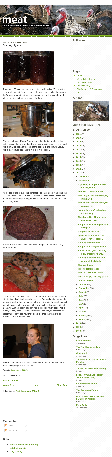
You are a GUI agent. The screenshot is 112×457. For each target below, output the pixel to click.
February (83, 315)
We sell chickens (85, 82)
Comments (11, 430)
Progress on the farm (88, 232)
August (82, 292)
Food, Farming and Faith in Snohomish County (89, 376)
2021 (78, 134)
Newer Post (8, 385)
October (83, 284)
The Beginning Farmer (87, 390)
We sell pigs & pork (86, 79)
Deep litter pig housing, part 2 (93, 276)
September (84, 288)
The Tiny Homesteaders (88, 347)
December (84, 176)
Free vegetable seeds (88, 269)
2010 (78, 323)
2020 (78, 138)
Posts (9, 425)
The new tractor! (86, 265)
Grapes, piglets (85, 280)
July (81, 296)
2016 (78, 153)
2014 (78, 161)
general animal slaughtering (24, 444)
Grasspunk (81, 353)
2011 (78, 172)
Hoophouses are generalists (92, 246)
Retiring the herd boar (89, 242)
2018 (78, 145)
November (84, 180)
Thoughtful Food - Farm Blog (91, 368)
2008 (78, 331)
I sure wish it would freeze (91, 191)
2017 (78, 149)
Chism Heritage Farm (86, 383)
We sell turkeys (84, 86)
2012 (78, 169)
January (83, 319)
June (81, 300)
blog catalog (16, 451)
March (82, 311)
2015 (78, 157)
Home (35, 385)
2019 (78, 142)
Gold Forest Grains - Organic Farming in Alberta (90, 397)
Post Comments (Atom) (27, 391)
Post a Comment (11, 380)
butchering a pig (18, 448)
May (81, 304)
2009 (78, 327)
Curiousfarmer (83, 340)
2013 (78, 165)
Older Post (62, 385)
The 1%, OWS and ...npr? (90, 272)
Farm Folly (81, 405)
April (81, 307)
